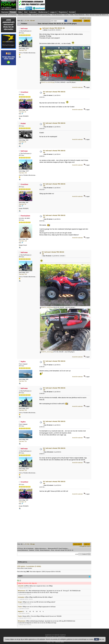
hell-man (24, 28)
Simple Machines (61, 636)
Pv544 (23, 123)
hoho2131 (20, 586)
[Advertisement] (8, 100)
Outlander (66, 14)
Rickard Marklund (79, 14)
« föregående (83, 18)
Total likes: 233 (23, 50)
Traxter (20, 606)
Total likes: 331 (23, 381)
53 (25, 20)
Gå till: (76, 554)
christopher (21, 597)
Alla (28, 20)
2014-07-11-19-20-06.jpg (47, 82)
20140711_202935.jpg (46, 307)
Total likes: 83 (22, 142)
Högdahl (20, 611)
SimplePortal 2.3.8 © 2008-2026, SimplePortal (55, 635)
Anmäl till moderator (77, 87)
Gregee (20, 602)
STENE (72, 14)
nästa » (89, 18)
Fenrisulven (25, 216)
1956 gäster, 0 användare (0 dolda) (29, 566)
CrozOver (24, 92)
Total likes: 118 (23, 241)
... (24, 20)
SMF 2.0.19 (48, 636)
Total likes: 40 (22, 112)
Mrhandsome (21, 590)
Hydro (23, 361)
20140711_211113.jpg (46, 351)
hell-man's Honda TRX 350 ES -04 (53, 28)
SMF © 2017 (54, 636)
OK (96, 639)
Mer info (101, 639)
